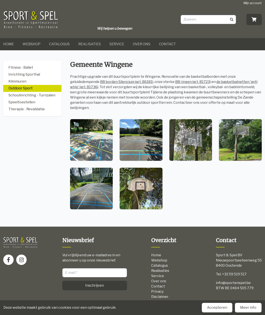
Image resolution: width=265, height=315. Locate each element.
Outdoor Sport (20, 88)
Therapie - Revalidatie (26, 109)
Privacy (157, 291)
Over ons (141, 44)
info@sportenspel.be (233, 283)
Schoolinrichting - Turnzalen (31, 95)
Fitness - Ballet (20, 67)
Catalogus (59, 44)
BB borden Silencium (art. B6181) (126, 82)
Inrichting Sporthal (24, 74)
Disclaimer (160, 297)
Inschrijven (94, 285)
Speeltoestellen (21, 102)
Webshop (31, 44)
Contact (167, 44)
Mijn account (252, 3)
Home (8, 44)
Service (116, 44)
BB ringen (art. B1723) (193, 82)
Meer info (248, 307)
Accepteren (217, 307)
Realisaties (89, 44)
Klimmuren (17, 81)
